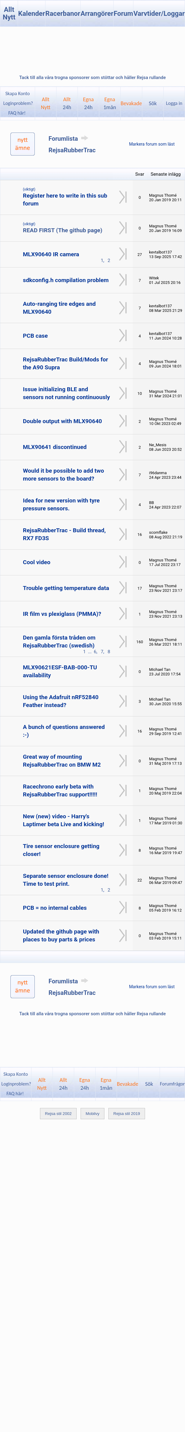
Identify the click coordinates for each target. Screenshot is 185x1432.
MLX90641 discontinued (55, 446)
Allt (67, 103)
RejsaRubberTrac (72, 150)
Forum (123, 13)
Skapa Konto (17, 93)
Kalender (31, 13)
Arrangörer (97, 13)
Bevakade (131, 103)
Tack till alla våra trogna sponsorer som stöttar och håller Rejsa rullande (92, 77)
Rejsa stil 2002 (58, 1113)
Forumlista (69, 138)
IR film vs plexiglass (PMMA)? (62, 613)
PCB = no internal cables (55, 907)
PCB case (35, 335)
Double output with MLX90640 (62, 421)
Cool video (36, 562)
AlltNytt (45, 103)
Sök (153, 103)
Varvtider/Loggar (159, 13)
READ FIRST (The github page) (62, 230)
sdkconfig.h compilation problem (66, 280)
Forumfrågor (172, 1084)
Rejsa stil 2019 (126, 1113)
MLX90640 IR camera (51, 254)
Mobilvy (92, 1113)
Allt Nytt (9, 13)
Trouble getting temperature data (66, 588)
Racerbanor (62, 13)
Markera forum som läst (152, 144)
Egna (88, 103)
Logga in (174, 103)
